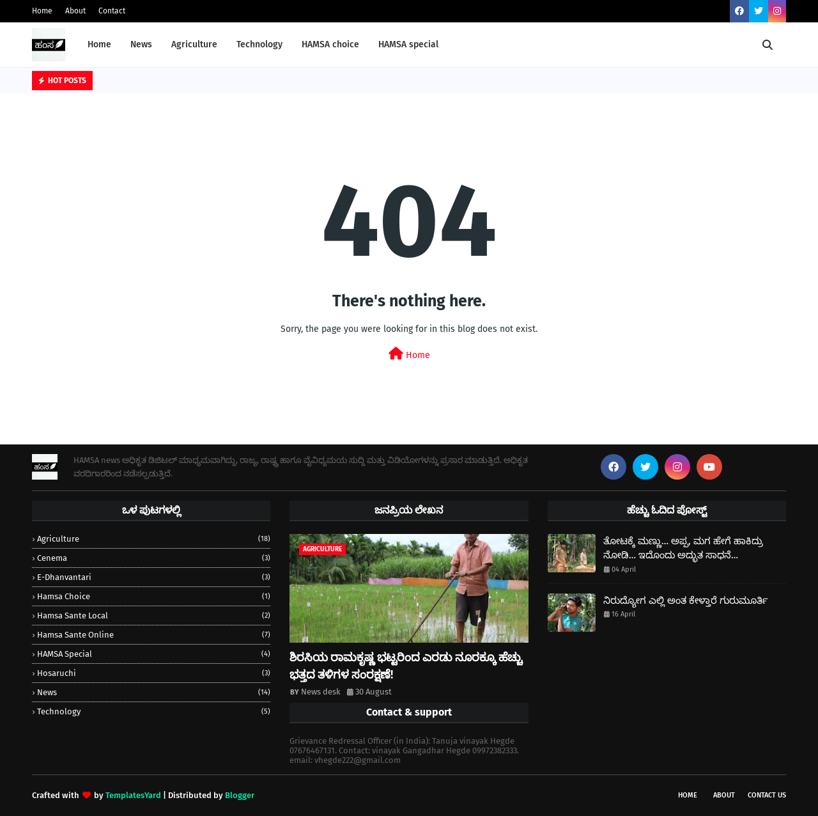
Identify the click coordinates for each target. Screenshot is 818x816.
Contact (111, 10)
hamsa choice (153, 596)
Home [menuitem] (99, 44)
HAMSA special (153, 654)
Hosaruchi (153, 673)
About (75, 10)
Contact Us (767, 795)
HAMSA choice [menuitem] (330, 44)
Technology (153, 711)
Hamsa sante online (153, 634)
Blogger (239, 795)
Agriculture (153, 539)
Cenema (153, 558)
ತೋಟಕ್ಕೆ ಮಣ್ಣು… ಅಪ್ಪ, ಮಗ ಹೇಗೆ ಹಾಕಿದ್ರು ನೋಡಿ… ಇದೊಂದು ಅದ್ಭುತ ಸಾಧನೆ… (683, 548)
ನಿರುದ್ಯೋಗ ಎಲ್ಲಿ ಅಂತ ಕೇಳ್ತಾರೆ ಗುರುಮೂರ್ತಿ (685, 600)
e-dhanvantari (153, 577)
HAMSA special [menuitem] (408, 44)
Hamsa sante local (153, 615)
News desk (321, 691)
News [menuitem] (141, 44)
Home (42, 10)
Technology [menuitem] (259, 44)
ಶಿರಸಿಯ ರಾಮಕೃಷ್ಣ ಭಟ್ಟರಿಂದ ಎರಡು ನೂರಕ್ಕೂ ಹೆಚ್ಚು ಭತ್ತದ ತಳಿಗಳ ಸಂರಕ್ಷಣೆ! (405, 666)
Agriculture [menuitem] (194, 44)
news (153, 692)
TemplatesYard (133, 795)
